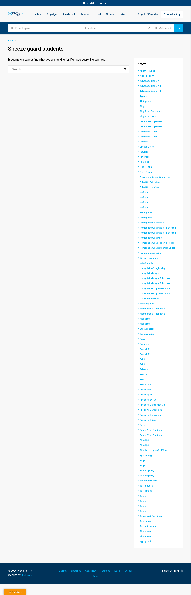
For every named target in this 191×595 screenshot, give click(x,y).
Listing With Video (150, 310)
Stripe (143, 471)
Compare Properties (152, 121)
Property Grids (148, 431)
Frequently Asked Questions (156, 176)
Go (178, 28)
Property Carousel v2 (152, 421)
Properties (146, 396)
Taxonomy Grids (149, 491)
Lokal (98, 14)
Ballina (38, 14)
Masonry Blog (148, 315)
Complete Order (149, 131)
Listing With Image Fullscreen (157, 290)
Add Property (147, 75)
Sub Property (147, 481)
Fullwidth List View (150, 186)
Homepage (146, 211)
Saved (143, 436)
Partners (145, 355)
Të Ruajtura (146, 501)
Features (145, 161)
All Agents (146, 100)
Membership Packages (153, 320)
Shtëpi (110, 14)
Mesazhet (145, 330)
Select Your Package (152, 441)
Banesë (84, 14)
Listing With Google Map (154, 280)
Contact (144, 141)
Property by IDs (148, 411)
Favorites (145, 156)
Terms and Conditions (153, 527)
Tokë (122, 14)
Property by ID (148, 406)
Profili (143, 391)
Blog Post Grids (149, 116)
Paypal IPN (146, 360)
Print (142, 370)
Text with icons (148, 537)
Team (143, 506)
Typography (147, 552)
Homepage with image (153, 221)
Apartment (69, 14)
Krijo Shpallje (148, 275)
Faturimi (145, 151)
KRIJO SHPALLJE (97, 3)
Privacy (144, 380)
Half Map (145, 191)
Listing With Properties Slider (157, 300)
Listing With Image (150, 285)
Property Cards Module (153, 416)
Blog (142, 106)
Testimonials (147, 532)
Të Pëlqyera (147, 496)
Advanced (163, 28)
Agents (144, 95)
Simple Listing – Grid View (155, 461)
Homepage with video (152, 265)
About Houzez (148, 70)
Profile (144, 385)
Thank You (146, 542)
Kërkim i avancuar (150, 270)
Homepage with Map (152, 243)
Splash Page (147, 466)
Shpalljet (52, 14)
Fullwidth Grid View (151, 181)
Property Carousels (151, 426)
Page (143, 350)
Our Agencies (148, 340)
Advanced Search (150, 80)
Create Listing (172, 14)
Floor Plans (146, 166)
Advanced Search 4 (151, 85)
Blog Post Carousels (152, 111)
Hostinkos (26, 585)
